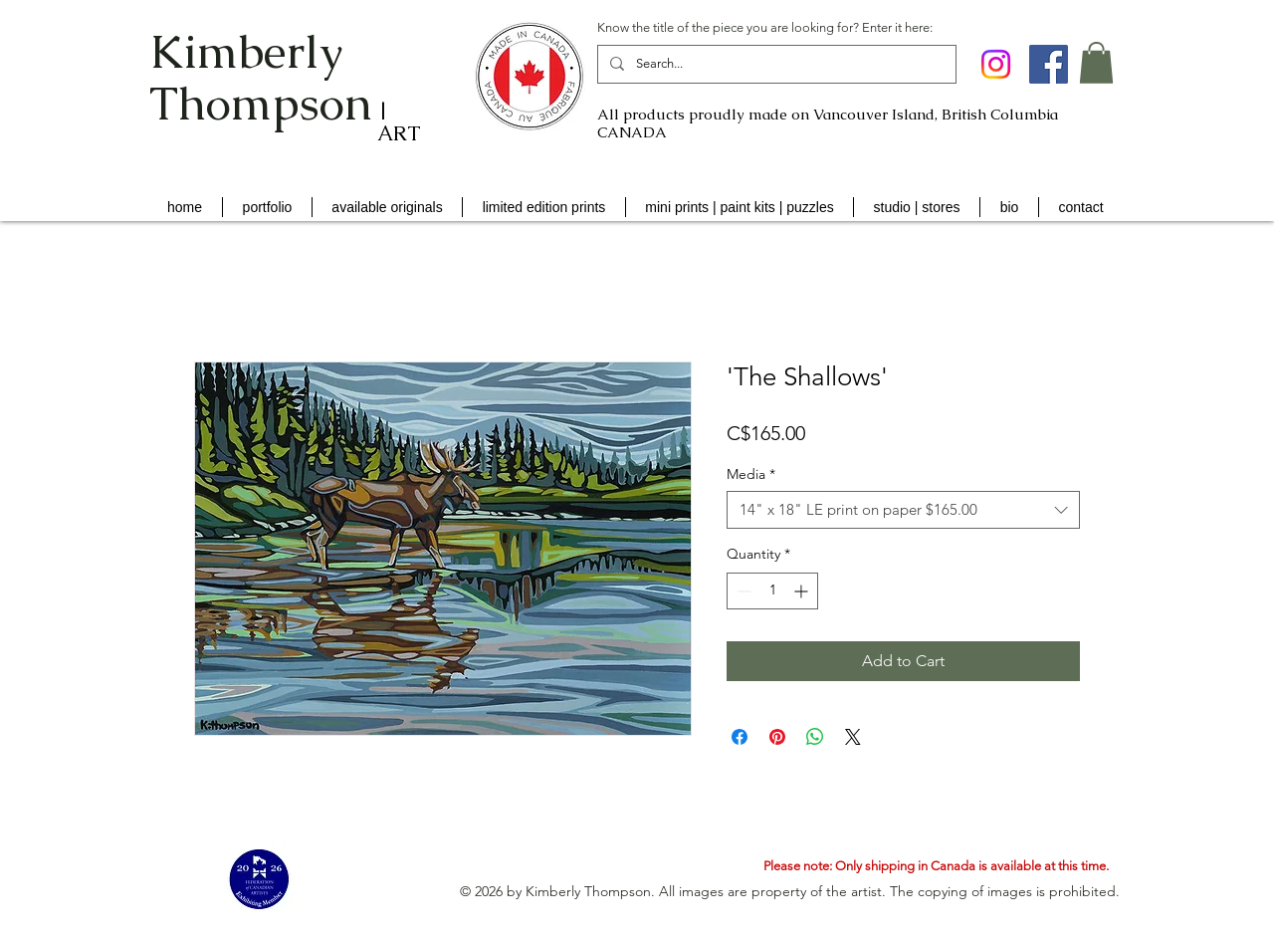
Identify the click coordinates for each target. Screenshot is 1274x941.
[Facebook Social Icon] (1048, 64)
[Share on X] (853, 737)
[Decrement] (742, 591)
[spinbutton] (772, 591)
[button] (1096, 63)
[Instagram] (995, 64)
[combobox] (903, 510)
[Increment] (802, 591)
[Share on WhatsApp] (815, 737)
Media (751, 474)
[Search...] (775, 64)
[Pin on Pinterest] (777, 737)
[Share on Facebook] (739, 737)
